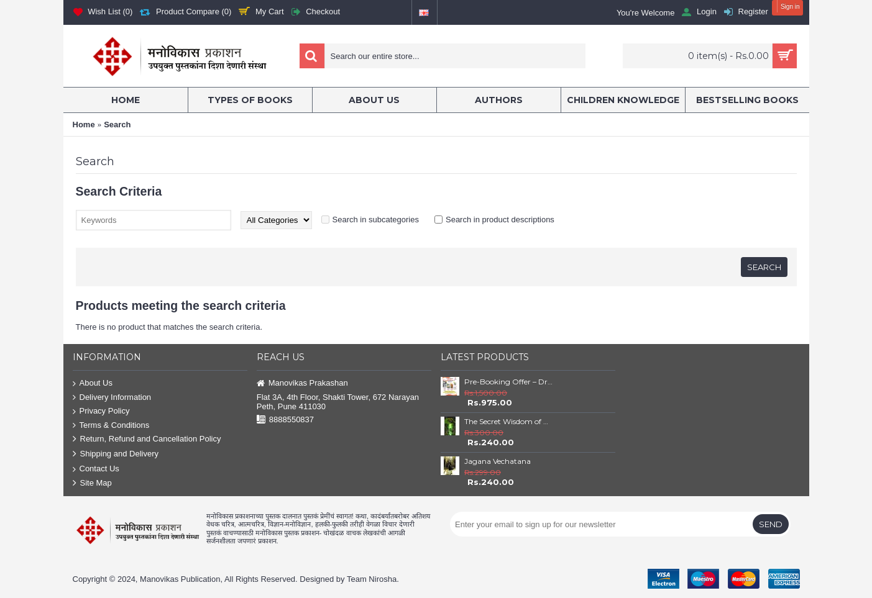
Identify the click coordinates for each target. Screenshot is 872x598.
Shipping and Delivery (115, 454)
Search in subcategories (376, 219)
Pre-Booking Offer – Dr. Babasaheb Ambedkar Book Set (508, 381)
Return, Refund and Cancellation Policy (147, 439)
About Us (92, 383)
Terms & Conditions (111, 425)
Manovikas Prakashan (302, 383)
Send (771, 524)
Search (117, 124)
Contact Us (96, 469)
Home (84, 124)
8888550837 (285, 420)
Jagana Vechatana (497, 461)
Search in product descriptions (500, 219)
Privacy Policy (101, 411)
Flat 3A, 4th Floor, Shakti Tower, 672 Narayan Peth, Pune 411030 (338, 401)
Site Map (92, 483)
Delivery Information (112, 397)
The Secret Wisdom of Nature (508, 421)
